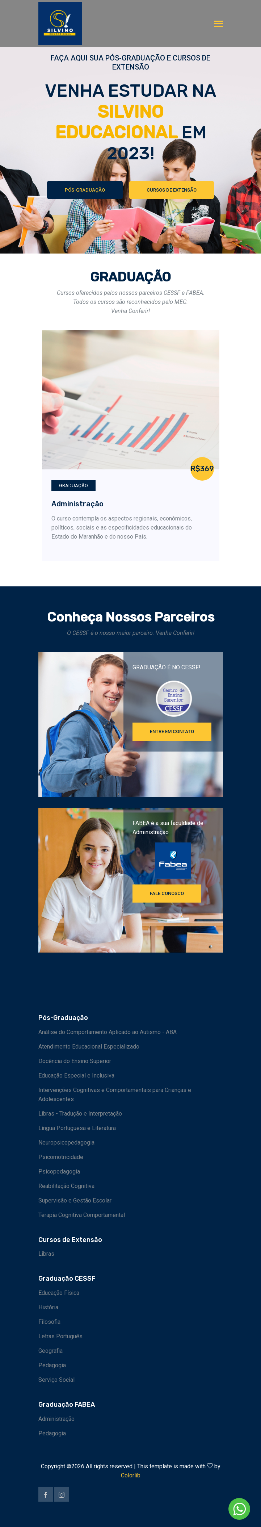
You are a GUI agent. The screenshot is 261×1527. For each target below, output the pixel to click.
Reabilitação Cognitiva (66, 1186)
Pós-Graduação (84, 190)
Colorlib (130, 1475)
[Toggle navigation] (218, 24)
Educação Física (58, 1292)
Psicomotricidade (60, 1157)
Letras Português (60, 1336)
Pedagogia (52, 1365)
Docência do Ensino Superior (74, 1061)
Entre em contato (172, 731)
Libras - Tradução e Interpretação (80, 1113)
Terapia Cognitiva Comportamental (81, 1215)
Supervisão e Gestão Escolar (74, 1200)
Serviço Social (56, 1379)
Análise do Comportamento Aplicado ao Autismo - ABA (107, 1032)
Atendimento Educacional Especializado (88, 1046)
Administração (77, 503)
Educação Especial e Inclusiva (76, 1075)
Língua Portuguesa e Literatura (77, 1128)
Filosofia (49, 1321)
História (48, 1307)
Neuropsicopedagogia (66, 1142)
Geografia (50, 1350)
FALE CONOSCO (167, 893)
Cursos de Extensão (172, 190)
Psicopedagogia (59, 1171)
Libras (46, 1253)
